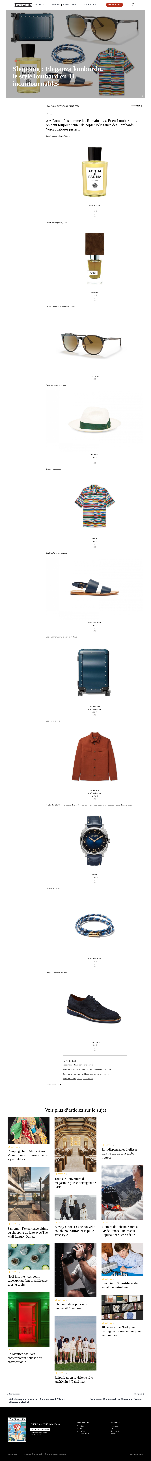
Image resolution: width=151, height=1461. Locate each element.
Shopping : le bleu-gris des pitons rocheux (78, 1079)
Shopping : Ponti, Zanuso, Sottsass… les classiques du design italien (87, 1069)
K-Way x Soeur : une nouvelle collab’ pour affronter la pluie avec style (75, 1231)
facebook (115, 1426)
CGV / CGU (22, 1454)
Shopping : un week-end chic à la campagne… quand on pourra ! (86, 1074)
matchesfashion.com (95, 709)
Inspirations (69, 5)
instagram (115, 1431)
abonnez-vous (114, 5)
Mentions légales (13, 1454)
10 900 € (95, 877)
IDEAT (131, 1454)
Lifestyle (17, 61)
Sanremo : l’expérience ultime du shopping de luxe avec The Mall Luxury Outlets (28, 1232)
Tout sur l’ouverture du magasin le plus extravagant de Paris (75, 1183)
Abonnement (63, 1454)
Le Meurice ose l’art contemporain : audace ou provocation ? (25, 1358)
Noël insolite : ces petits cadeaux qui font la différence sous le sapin (28, 1280)
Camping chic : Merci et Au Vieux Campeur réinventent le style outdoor (28, 1155)
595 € (95, 625)
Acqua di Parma (94, 205)
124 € (95, 295)
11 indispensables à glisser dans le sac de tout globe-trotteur (119, 1153)
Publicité (45, 1454)
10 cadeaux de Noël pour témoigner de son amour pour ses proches (121, 1331)
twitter (113, 1429)
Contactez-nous (53, 1454)
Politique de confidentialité (34, 1454)
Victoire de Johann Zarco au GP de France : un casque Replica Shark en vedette (120, 1231)
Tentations (41, 5)
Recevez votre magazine (40, 1429)
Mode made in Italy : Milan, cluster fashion (78, 1065)
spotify (113, 1434)
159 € (95, 211)
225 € (95, 961)
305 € (95, 457)
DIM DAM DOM (138, 1454)
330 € (95, 541)
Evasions (55, 5)
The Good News (88, 5)
